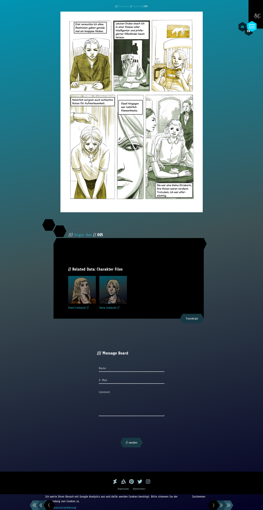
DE (240, 27)
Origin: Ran (138, 6)
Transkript (192, 318)
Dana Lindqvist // (113, 292)
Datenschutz (139, 488)
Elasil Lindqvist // (82, 292)
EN (244, 35)
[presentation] (131, 427)
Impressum (123, 488)
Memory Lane (123, 6)
